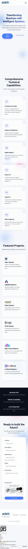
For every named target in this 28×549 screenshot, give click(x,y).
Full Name (7, 440)
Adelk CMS (18, 521)
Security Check (8, 483)
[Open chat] (3, 529)
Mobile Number (8, 454)
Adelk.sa (7, 548)
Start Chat (25, 546)
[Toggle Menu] (25, 2)
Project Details (8, 470)
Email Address (8, 447)
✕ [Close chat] (0, 539)
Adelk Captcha (20, 494)
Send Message (14, 498)
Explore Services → (20, 36)
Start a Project (7, 36)
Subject (6, 463)
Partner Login (15, 515)
